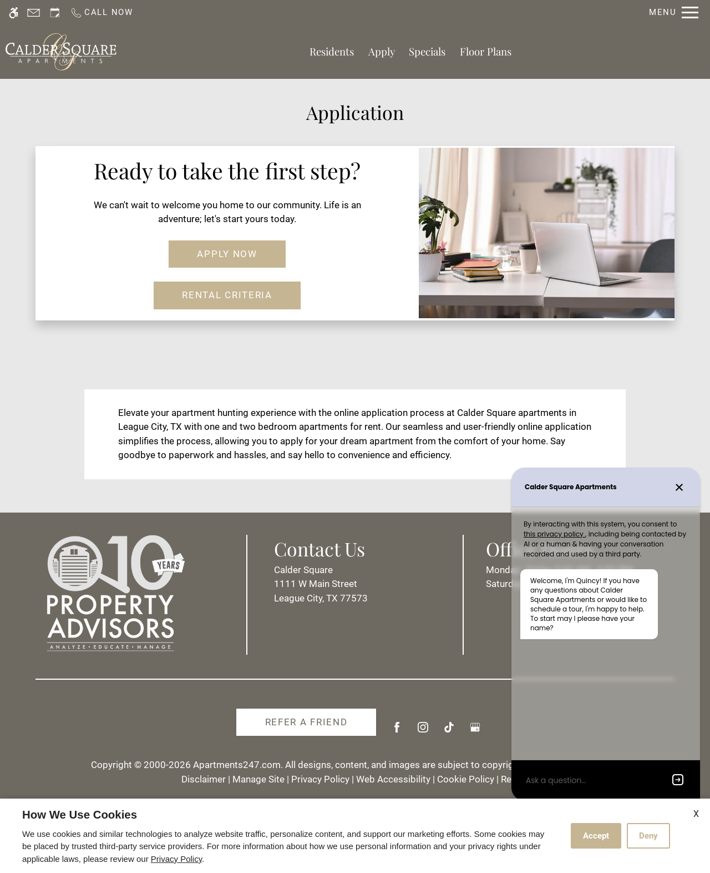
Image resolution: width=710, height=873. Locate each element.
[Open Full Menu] (673, 12)
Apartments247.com (237, 764)
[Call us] (101, 12)
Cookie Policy (465, 779)
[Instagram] (423, 731)
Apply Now (227, 253)
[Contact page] (33, 12)
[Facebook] (397, 731)
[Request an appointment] (55, 12)
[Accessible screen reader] (13, 12)
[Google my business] (475, 731)
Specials (427, 51)
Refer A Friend (306, 721)
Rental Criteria (227, 294)
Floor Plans (485, 51)
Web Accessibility (393, 779)
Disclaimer (203, 779)
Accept (596, 836)
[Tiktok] (449, 731)
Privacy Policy (320, 779)
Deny (648, 836)
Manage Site (258, 779)
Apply (381, 51)
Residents (332, 51)
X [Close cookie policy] (696, 814)
